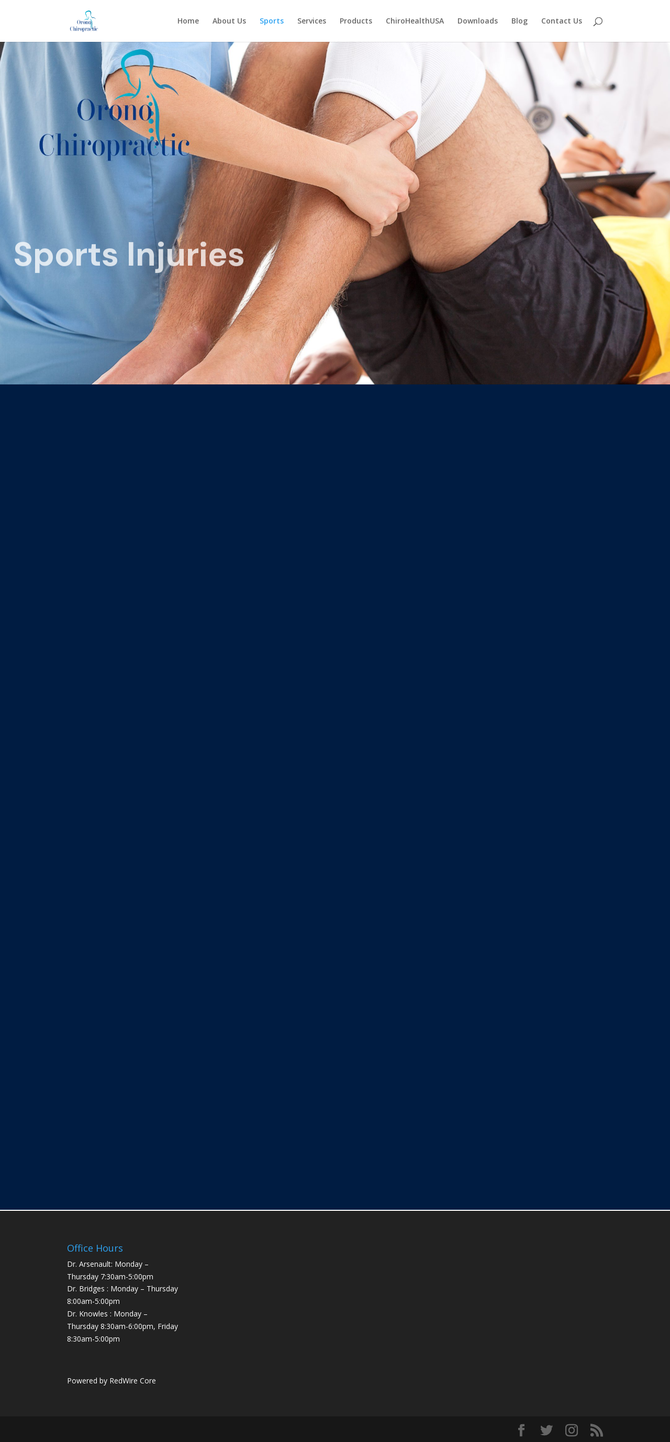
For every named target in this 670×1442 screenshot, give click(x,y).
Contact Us (561, 21)
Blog (519, 21)
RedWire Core (132, 1381)
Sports (272, 21)
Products (356, 21)
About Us (229, 21)
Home (188, 21)
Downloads (477, 21)
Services (311, 21)
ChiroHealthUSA (415, 21)
